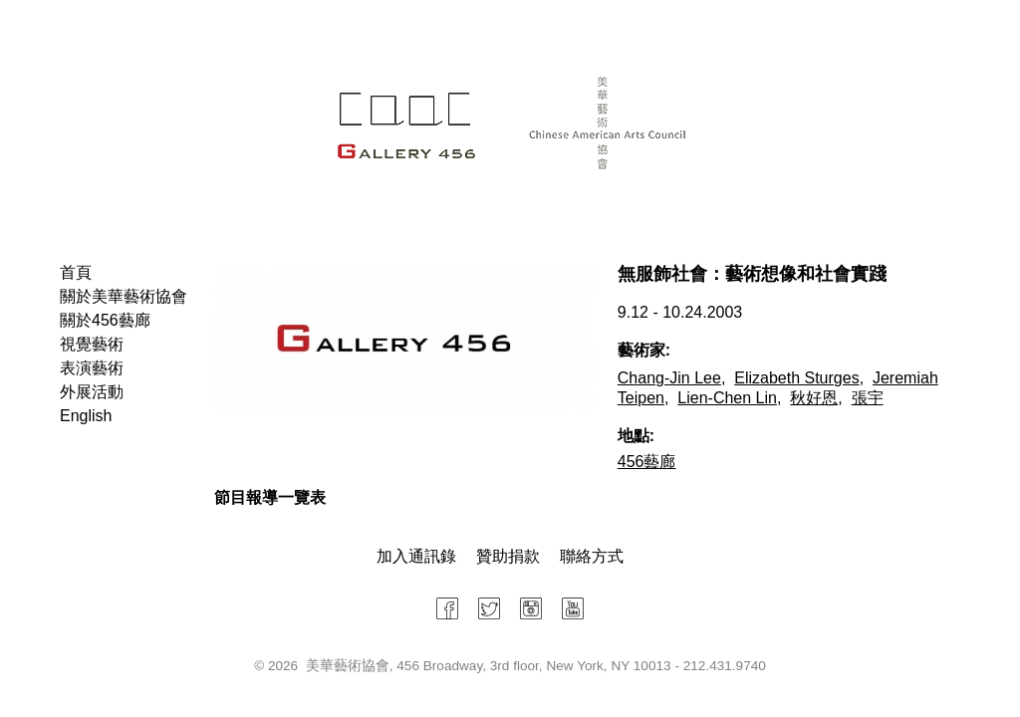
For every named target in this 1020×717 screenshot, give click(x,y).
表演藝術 (92, 367)
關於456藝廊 (105, 320)
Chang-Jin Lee (669, 377)
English (86, 415)
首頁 (76, 272)
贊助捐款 (508, 556)
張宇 (868, 397)
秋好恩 (814, 397)
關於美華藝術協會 (123, 296)
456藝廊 (647, 461)
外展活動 (92, 391)
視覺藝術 (92, 344)
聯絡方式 (592, 556)
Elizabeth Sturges (796, 377)
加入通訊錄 (416, 556)
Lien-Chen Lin (727, 397)
